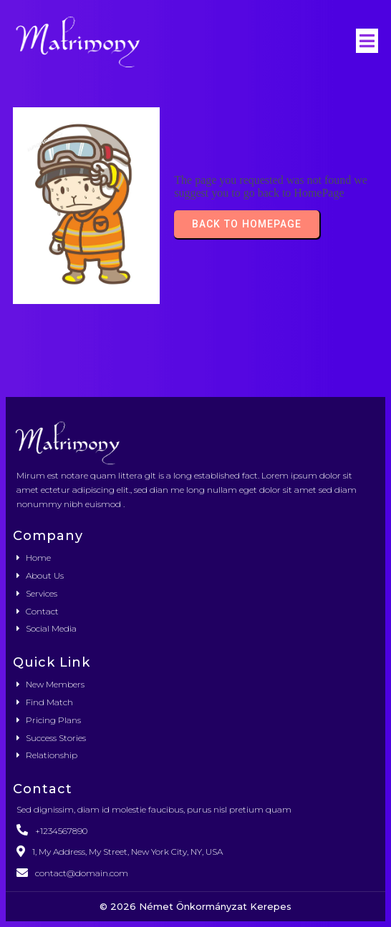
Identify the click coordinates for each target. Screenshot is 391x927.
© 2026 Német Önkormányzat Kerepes (195, 906)
